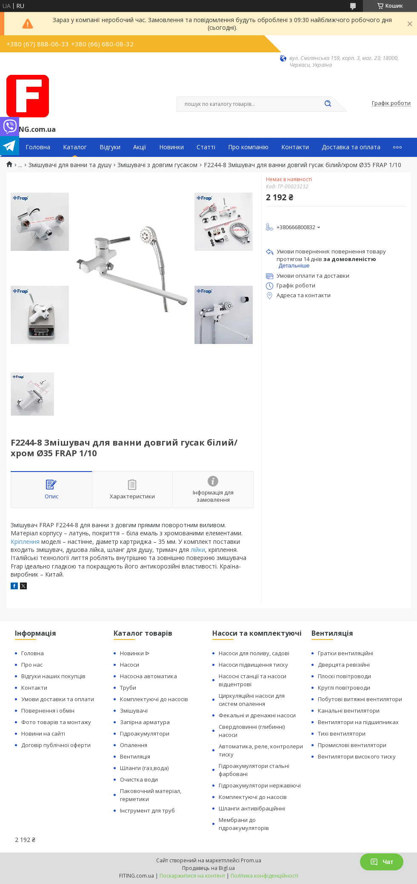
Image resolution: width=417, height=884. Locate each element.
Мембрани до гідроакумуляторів (244, 824)
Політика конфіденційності (264, 875)
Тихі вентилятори (342, 733)
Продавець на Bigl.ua (208, 868)
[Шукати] (327, 104)
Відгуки (110, 147)
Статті (206, 147)
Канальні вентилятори (349, 710)
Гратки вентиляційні (345, 653)
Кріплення (25, 541)
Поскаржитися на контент (192, 875)
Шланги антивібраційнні (252, 808)
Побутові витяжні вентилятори (360, 699)
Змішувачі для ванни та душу (70, 165)
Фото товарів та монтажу (56, 722)
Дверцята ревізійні (344, 664)
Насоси (129, 664)
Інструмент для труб (147, 810)
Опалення (133, 745)
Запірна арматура (145, 722)
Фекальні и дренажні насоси (257, 715)
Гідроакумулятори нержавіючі (260, 785)
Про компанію (248, 147)
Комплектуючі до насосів (154, 699)
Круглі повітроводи (344, 687)
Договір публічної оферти (56, 745)
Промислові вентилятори (352, 745)
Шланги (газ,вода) (144, 768)
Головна (38, 147)
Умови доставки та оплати (57, 699)
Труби (128, 687)
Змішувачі (134, 710)
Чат (381, 862)
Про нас (32, 664)
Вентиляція (135, 756)
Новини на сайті (43, 733)
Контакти (295, 147)
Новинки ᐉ (134, 653)
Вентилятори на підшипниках (358, 722)
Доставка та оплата (351, 147)
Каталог (75, 147)
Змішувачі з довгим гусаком (157, 165)
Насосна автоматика (148, 676)
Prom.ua (251, 860)
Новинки (171, 147)
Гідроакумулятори (144, 733)
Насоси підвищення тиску (253, 664)
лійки (198, 550)
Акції (139, 147)
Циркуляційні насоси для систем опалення (252, 700)
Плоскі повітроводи (344, 676)
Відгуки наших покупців (53, 676)
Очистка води (139, 779)
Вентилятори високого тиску (357, 756)
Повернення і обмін (47, 710)
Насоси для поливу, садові (254, 653)
